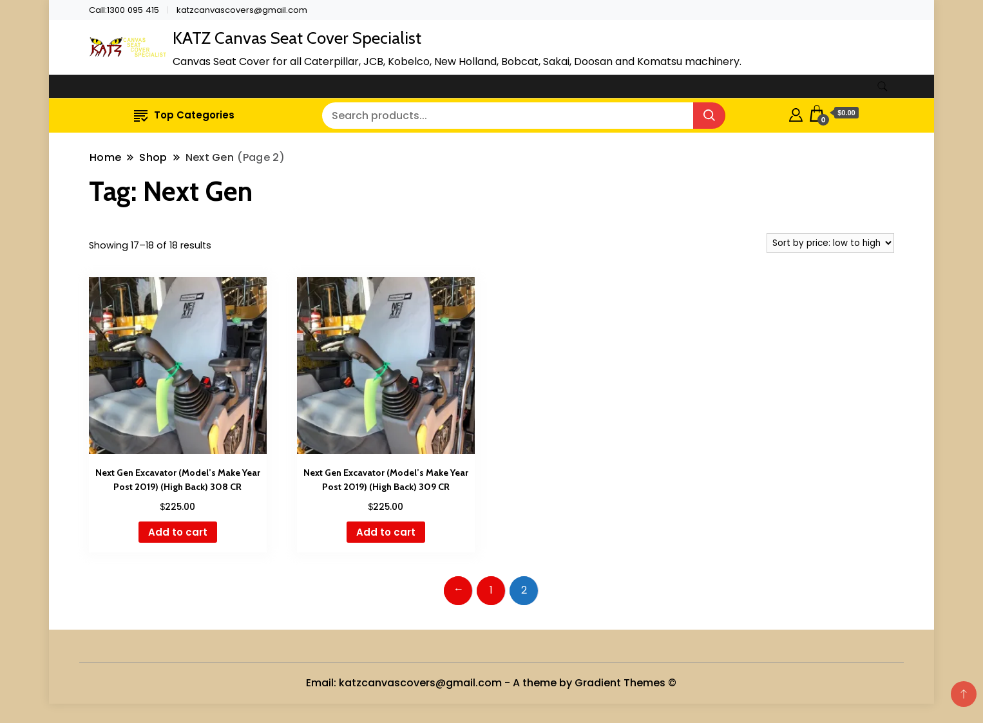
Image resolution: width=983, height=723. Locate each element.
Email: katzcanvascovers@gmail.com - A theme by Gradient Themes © (491, 682)
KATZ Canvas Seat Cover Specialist (297, 38)
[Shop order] (830, 243)
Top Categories (184, 115)
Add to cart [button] (177, 532)
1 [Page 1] (491, 590)
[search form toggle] (882, 87)
